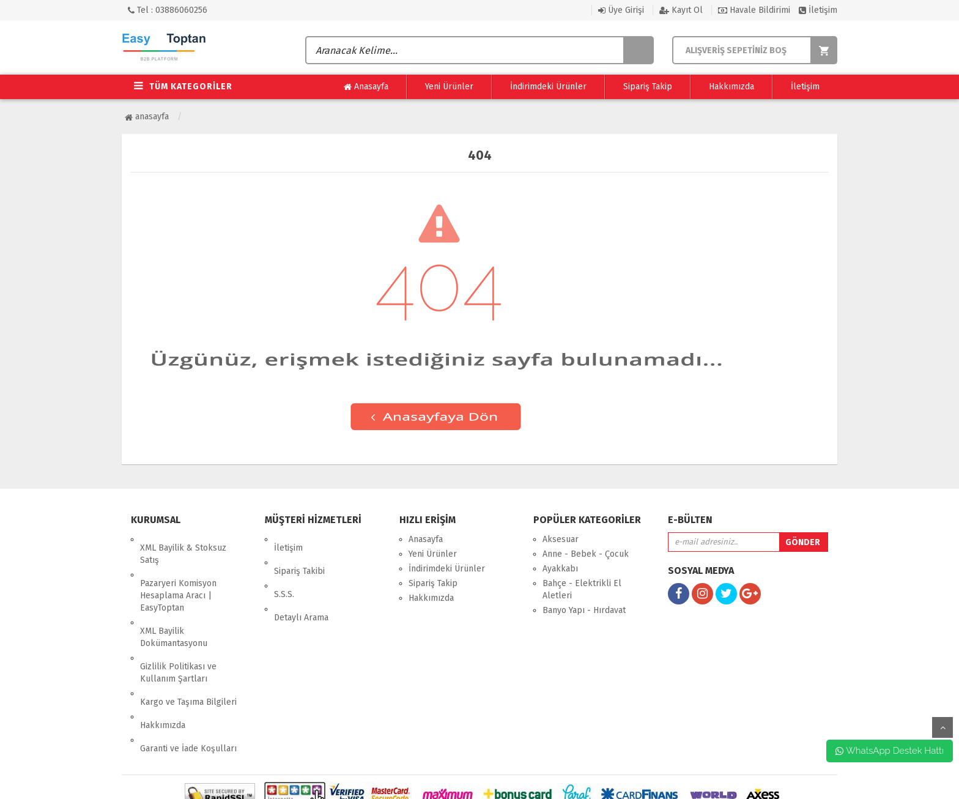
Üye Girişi (621, 10)
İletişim (818, 10)
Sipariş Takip (647, 86)
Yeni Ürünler (449, 86)
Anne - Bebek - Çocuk (585, 554)
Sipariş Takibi (299, 554)
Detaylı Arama (301, 583)
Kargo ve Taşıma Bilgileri (188, 659)
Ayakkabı (560, 568)
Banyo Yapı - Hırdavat (584, 610)
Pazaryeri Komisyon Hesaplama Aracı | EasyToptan (178, 578)
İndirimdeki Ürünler (548, 86)
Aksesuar (560, 539)
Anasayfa (366, 87)
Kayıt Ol (681, 10)
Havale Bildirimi (754, 10)
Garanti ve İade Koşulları (188, 688)
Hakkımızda (731, 86)
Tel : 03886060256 (167, 10)
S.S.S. (284, 568)
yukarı (942, 727)
